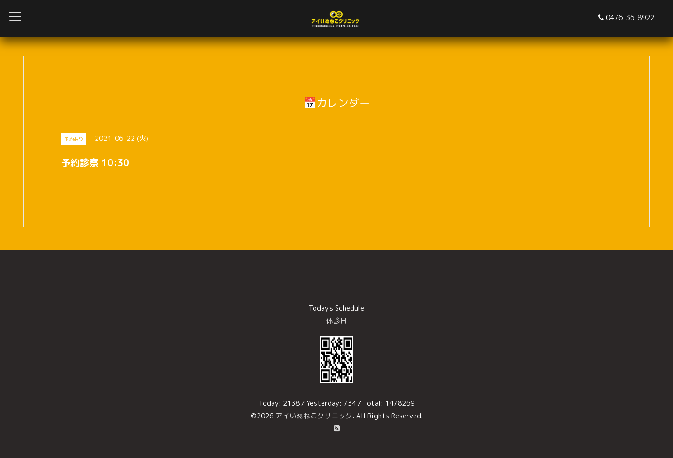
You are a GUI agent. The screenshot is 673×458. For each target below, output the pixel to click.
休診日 (336, 321)
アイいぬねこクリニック (313, 416)
